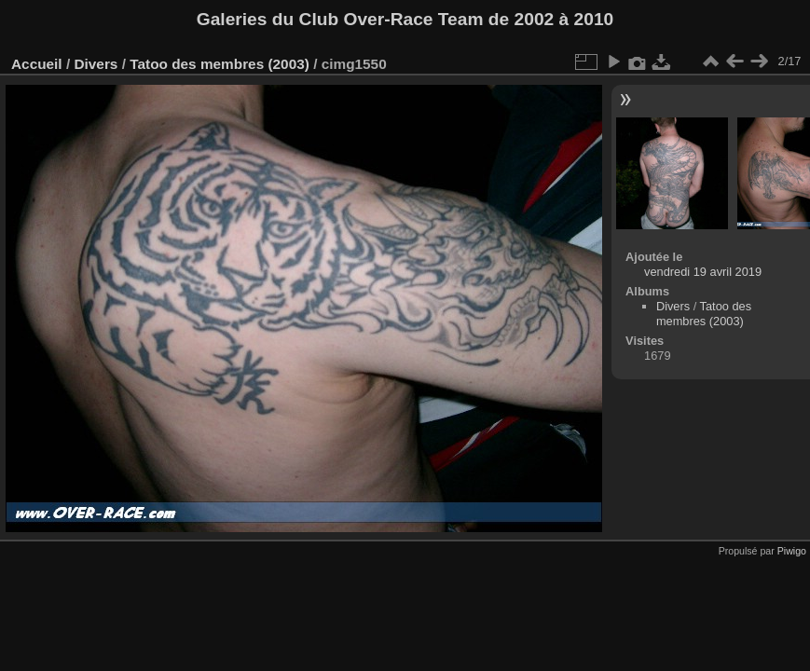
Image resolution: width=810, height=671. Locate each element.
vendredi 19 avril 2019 (703, 272)
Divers (95, 64)
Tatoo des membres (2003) (219, 64)
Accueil (36, 64)
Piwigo (791, 550)
